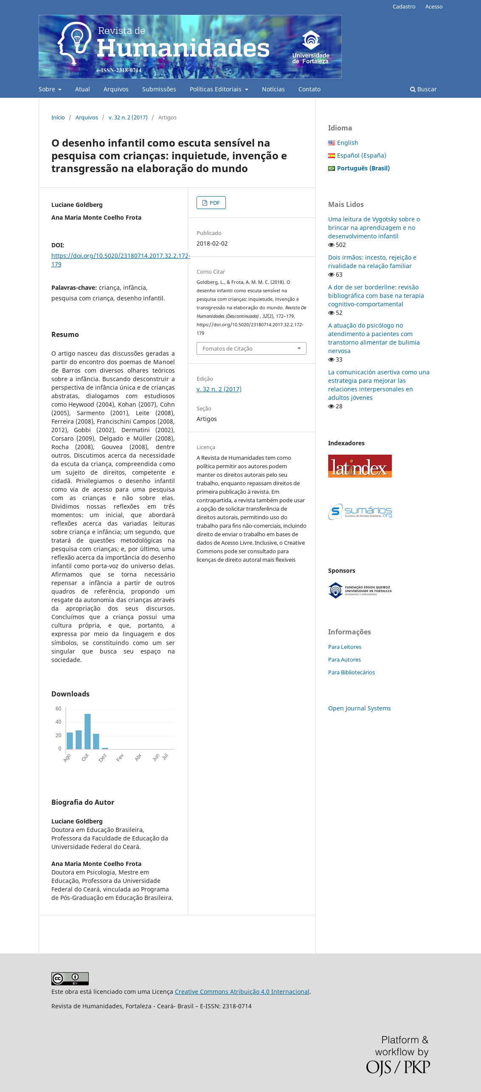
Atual (82, 89)
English (347, 143)
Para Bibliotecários (351, 672)
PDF (214, 203)
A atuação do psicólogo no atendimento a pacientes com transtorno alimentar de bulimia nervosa (374, 338)
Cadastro (404, 6)
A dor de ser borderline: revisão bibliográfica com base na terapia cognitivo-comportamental (376, 295)
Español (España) (361, 155)
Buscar (423, 89)
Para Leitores (344, 647)
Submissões (159, 89)
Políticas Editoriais (216, 89)
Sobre (48, 89)
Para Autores (344, 659)
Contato (309, 89)
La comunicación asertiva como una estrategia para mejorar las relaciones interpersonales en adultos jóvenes (379, 385)
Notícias (273, 89)
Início (58, 117)
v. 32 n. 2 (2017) (128, 117)
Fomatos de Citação (228, 348)
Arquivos (116, 89)
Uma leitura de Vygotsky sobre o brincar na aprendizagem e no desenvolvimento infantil (374, 227)
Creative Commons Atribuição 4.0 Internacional (242, 991)
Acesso (434, 6)
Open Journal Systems (359, 708)
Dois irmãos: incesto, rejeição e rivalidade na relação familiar (372, 261)
